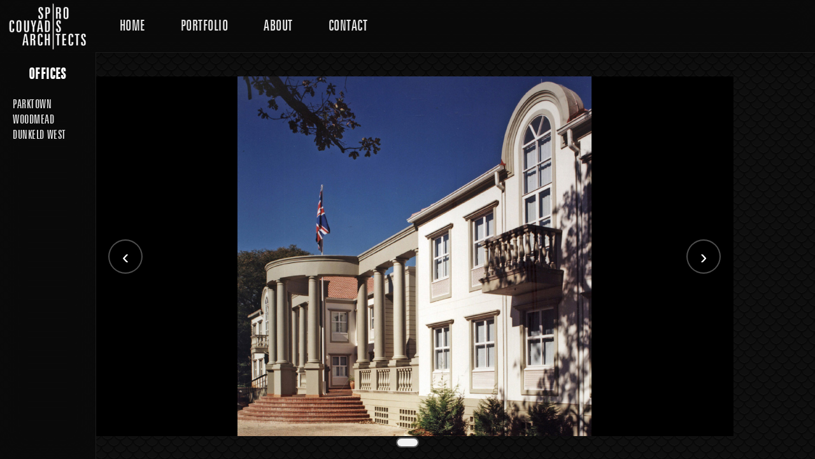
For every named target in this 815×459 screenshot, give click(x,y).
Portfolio (204, 25)
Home (132, 25)
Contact (348, 25)
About (278, 25)
